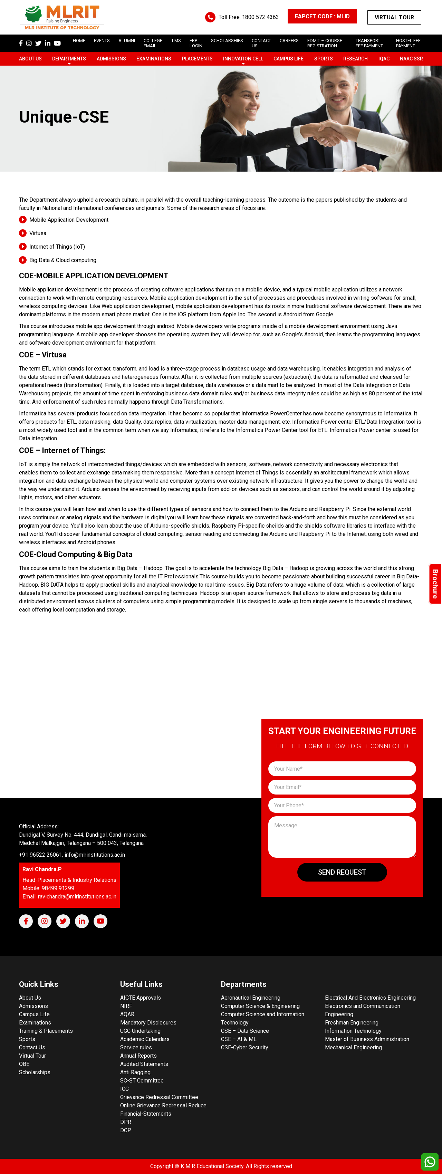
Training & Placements (46, 1031)
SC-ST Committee (142, 1080)
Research (355, 58)
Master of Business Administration (367, 1039)
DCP (125, 1130)
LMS (176, 40)
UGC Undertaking (140, 1031)
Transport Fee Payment (369, 43)
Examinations (153, 58)
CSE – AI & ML (239, 1039)
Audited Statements (144, 1064)
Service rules (136, 1047)
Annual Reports (138, 1055)
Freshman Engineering (351, 1022)
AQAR (127, 1014)
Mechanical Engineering (353, 1047)
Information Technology (353, 1031)
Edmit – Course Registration (324, 43)
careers (289, 40)
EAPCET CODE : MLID (322, 16)
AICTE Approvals (140, 997)
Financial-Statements (145, 1113)
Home (79, 40)
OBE (24, 1064)
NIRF (126, 1006)
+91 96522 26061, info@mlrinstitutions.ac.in (72, 854)
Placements (197, 58)
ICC (124, 1089)
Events (102, 40)
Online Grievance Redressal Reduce (163, 1105)
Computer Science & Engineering (260, 1006)
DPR (125, 1122)
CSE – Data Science (245, 1031)
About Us (30, 58)
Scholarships (34, 1072)
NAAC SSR (411, 58)
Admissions (111, 58)
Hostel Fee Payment (408, 43)
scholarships (227, 40)
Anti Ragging (135, 1072)
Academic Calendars (145, 1039)
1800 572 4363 (260, 17)
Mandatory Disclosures (148, 1022)
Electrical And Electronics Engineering (370, 997)
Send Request (342, 872)
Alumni (126, 40)
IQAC (384, 58)
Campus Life (288, 58)
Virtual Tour (394, 17)
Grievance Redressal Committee (159, 1097)
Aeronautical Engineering (250, 997)
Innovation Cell (243, 58)
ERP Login (196, 43)
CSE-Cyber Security (244, 1047)
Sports (323, 58)
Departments (69, 58)
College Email (153, 43)
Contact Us (32, 1047)
